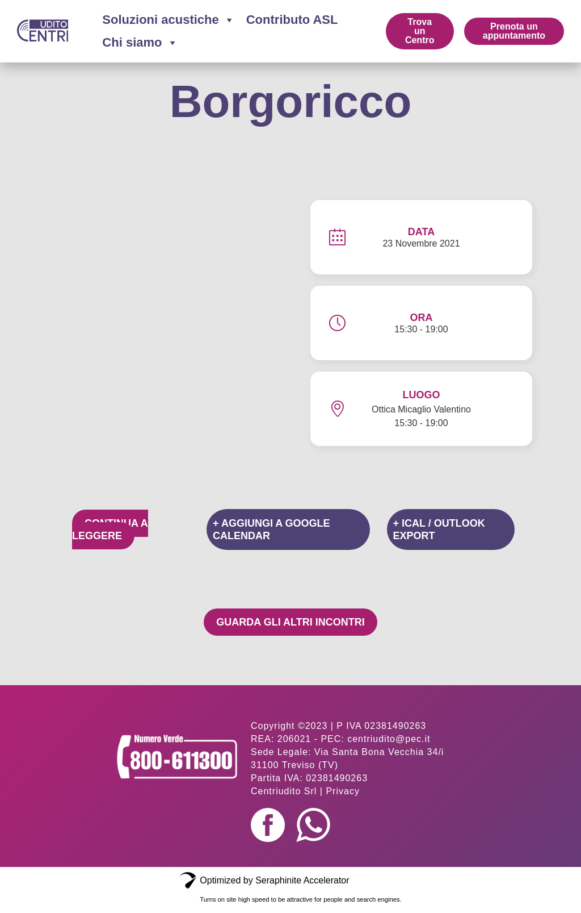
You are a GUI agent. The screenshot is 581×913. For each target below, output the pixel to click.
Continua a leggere (110, 529)
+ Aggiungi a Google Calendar (271, 529)
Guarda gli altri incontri (290, 622)
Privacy (342, 791)
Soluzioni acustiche (168, 20)
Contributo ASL (292, 19)
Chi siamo (140, 42)
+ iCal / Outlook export (439, 529)
